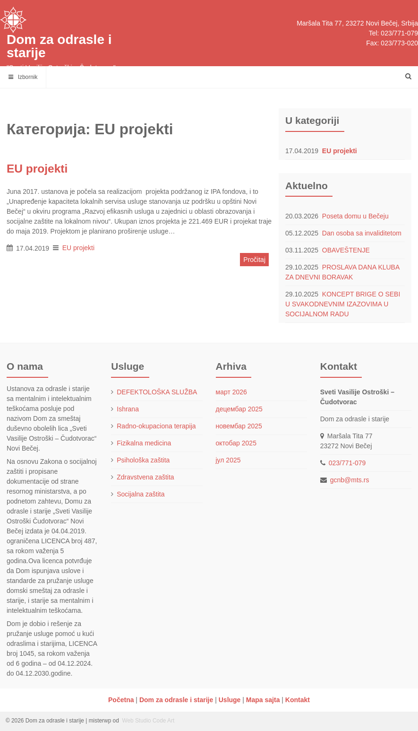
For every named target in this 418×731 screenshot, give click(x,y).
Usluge (230, 700)
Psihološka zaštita (143, 460)
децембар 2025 (239, 409)
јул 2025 (228, 460)
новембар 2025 (239, 426)
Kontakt (297, 700)
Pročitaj (254, 259)
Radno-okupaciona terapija (156, 426)
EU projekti (339, 151)
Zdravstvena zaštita (145, 477)
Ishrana (128, 409)
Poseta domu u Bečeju (355, 216)
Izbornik (23, 77)
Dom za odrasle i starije (59, 46)
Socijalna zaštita (140, 494)
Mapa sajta (263, 700)
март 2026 (231, 392)
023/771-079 (347, 463)
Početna (121, 700)
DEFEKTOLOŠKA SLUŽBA (157, 392)
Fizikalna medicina (144, 443)
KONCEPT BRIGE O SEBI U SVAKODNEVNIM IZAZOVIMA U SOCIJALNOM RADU (342, 304)
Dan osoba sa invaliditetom (361, 233)
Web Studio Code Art (147, 720)
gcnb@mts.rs (349, 480)
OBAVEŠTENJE (346, 250)
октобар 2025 (236, 443)
